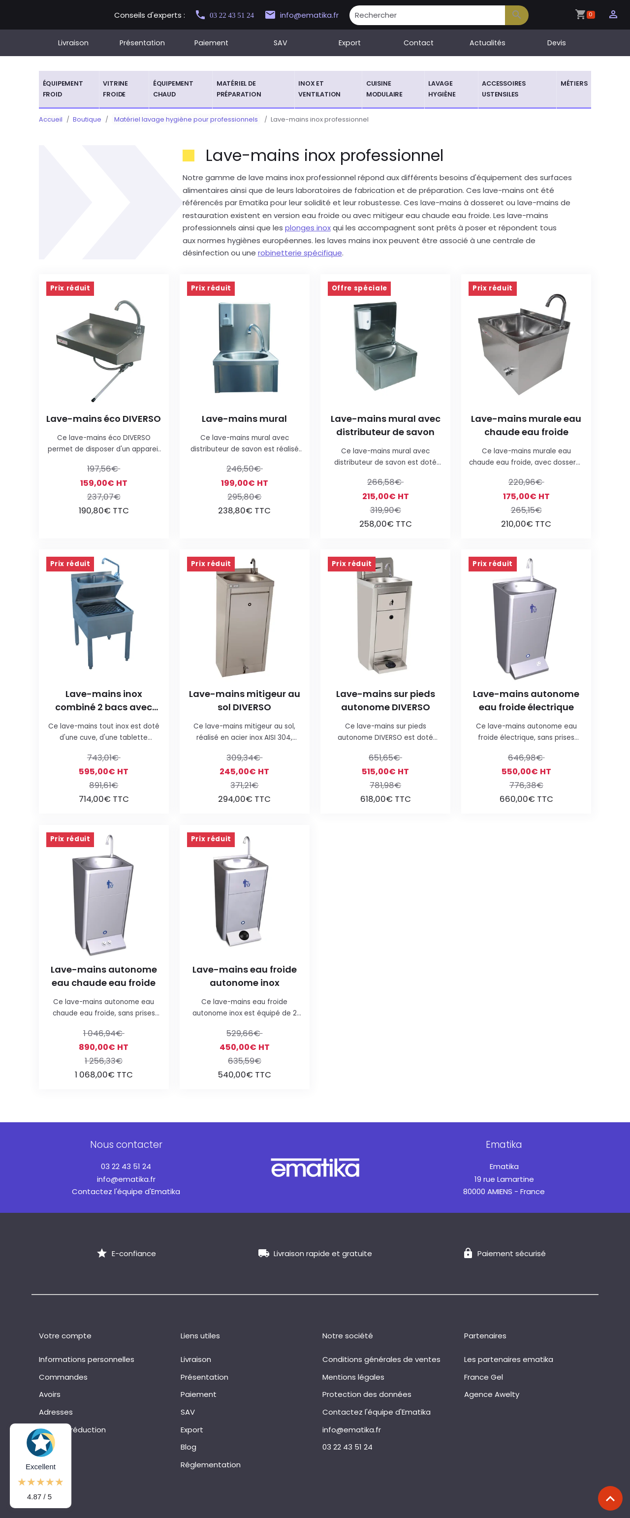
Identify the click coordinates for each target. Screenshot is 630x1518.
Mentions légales (353, 1377)
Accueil (51, 119)
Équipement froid (63, 88)
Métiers (574, 83)
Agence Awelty (491, 1394)
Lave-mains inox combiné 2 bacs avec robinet (103, 701)
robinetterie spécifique (300, 253)
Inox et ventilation (319, 88)
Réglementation (211, 1464)
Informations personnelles (86, 1359)
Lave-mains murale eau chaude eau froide (526, 425)
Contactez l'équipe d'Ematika (126, 1191)
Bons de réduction (72, 1429)
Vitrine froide (115, 88)
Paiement (211, 43)
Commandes (63, 1377)
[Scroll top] (610, 1498)
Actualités (487, 43)
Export (350, 43)
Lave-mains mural (244, 418)
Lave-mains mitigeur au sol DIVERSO (244, 700)
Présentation (142, 43)
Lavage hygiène (442, 88)
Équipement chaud (173, 88)
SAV (280, 43)
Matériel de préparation (239, 88)
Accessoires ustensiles (504, 88)
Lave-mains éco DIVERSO (103, 418)
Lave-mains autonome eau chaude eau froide (104, 976)
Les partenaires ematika (508, 1359)
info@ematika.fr (310, 15)
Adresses (56, 1412)
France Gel (483, 1377)
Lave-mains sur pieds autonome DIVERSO (385, 700)
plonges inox (308, 227)
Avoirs (50, 1394)
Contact (419, 43)
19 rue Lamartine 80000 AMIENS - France (504, 1179)
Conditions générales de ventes (381, 1359)
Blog (188, 1447)
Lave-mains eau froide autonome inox (244, 976)
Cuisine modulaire (384, 88)
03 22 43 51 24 (228, 15)
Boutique (87, 119)
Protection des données (366, 1394)
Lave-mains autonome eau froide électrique (526, 700)
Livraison (73, 43)
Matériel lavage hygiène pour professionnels (183, 119)
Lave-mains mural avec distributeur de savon (386, 425)
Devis (556, 43)
